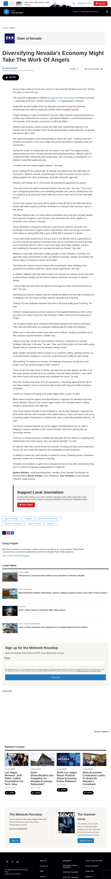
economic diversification (48, 519)
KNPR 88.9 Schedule (70, 872)
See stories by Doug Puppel (15, 555)
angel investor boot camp (62, 98)
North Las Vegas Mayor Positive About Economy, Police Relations (67, 777)
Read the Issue (86, 840)
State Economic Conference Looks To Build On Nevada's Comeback (94, 778)
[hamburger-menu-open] (6, 3)
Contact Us (44, 866)
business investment (13, 524)
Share (74, 69)
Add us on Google (93, 69)
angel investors (34, 524)
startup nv (51, 524)
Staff (41, 871)
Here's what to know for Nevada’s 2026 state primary (42, 610)
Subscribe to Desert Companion (70, 866)
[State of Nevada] (10, 38)
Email (7, 658)
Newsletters (84, 3)
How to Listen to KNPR (94, 861)
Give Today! (26, 505)
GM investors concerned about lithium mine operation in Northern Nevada (52, 576)
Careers (43, 876)
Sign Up (15, 840)
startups (28, 519)
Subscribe (55, 677)
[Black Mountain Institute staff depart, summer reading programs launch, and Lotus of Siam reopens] (10, 594)
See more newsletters (18, 828)
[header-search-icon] (73, 3)
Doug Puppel (11, 68)
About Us (43, 861)
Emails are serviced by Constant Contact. (89, 671)
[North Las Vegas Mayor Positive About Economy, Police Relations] (68, 759)
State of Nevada (29, 38)
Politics (22, 606)
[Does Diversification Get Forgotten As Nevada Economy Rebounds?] (42, 759)
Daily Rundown (25, 589)
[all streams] (107, 11)
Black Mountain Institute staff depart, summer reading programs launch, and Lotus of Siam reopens (63, 593)
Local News (8, 28)
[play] (6, 11)
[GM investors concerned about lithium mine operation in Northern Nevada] (10, 576)
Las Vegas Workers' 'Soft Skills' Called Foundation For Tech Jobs (14, 778)
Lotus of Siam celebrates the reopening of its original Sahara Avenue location (53, 627)
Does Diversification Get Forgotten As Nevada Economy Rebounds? (42, 778)
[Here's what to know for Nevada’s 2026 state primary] (10, 611)
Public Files (90, 871)
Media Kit (89, 876)
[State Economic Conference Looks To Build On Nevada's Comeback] (94, 759)
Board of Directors (92, 866)
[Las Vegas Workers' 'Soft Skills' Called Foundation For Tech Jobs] (16, 759)
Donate (101, 3)
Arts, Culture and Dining (29, 624)
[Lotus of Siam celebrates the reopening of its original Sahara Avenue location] (10, 628)
